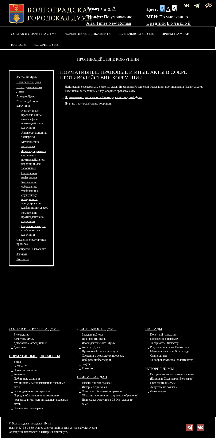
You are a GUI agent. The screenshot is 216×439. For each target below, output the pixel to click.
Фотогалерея (158, 391)
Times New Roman (113, 23)
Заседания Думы (26, 77)
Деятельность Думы (137, 33)
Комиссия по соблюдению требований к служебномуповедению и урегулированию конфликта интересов (34, 195)
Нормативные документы (88, 33)
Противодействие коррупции (100, 351)
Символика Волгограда (28, 408)
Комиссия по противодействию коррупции (32, 217)
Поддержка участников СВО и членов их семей (107, 401)
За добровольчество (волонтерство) (172, 359)
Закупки (21, 254)
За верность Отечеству (164, 343)
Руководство (21, 334)
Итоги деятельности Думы (98, 343)
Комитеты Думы (24, 338)
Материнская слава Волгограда (169, 351)
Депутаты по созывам (163, 387)
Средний (156, 23)
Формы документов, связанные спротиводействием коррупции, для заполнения (34, 160)
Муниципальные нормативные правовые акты (39, 385)
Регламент (20, 366)
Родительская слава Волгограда (170, 347)
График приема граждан (97, 382)
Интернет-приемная (94, 387)
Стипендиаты (158, 355)
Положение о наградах (164, 338)
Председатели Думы (163, 382)
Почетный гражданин (163, 334)
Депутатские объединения (30, 343)
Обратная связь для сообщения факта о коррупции (33, 230)
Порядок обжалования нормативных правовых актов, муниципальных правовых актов (41, 399)
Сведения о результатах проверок (103, 355)
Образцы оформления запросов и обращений (110, 395)
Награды (18, 44)
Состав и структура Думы (34, 33)
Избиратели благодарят (31, 249)
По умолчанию (118, 16)
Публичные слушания (27, 378)
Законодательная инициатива (32, 391)
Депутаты (20, 347)
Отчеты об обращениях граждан (102, 391)
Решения (19, 374)
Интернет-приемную (54, 432)
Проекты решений (25, 370)
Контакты (22, 259)
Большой (179, 23)
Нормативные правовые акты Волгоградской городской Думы (103, 97)
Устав (17, 361)
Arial (91, 23)
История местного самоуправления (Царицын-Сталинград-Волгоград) (172, 376)
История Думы (46, 44)
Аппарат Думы (25, 96)
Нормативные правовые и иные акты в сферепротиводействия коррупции (32, 119)
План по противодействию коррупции (88, 103)
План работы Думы (28, 82)
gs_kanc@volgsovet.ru (83, 427)
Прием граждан (175, 33)
